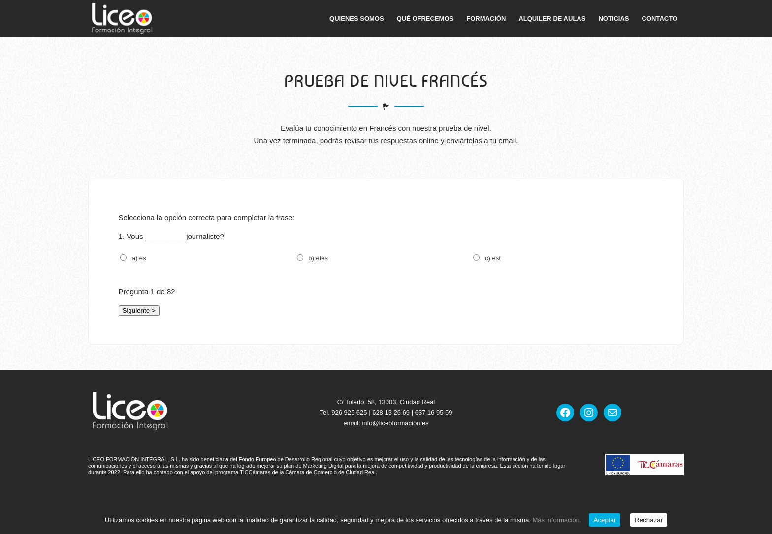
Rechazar (649, 520)
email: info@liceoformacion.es (386, 423)
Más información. (556, 520)
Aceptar (604, 520)
